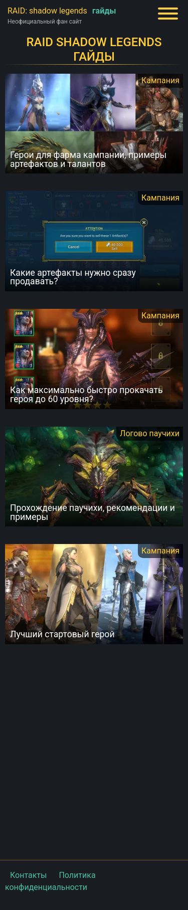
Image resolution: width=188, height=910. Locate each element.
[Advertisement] (94, 751)
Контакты (28, 875)
